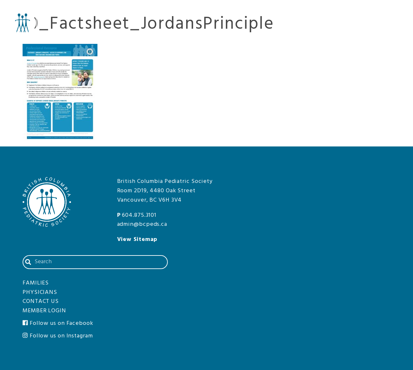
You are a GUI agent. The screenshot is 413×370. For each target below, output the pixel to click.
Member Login (387, 9)
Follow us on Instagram (58, 336)
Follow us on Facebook (58, 323)
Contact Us (348, 9)
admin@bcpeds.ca (142, 224)
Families (388, 25)
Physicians (339, 25)
